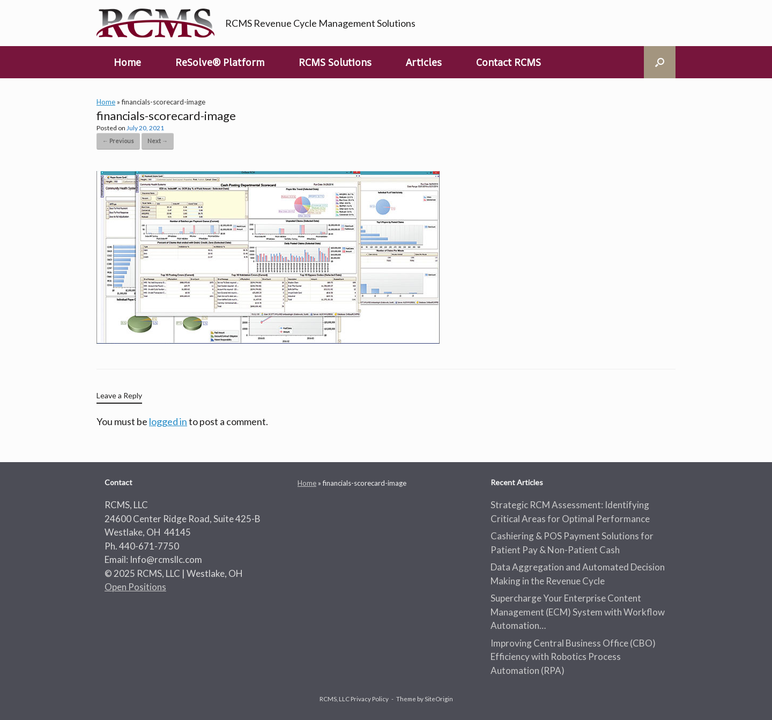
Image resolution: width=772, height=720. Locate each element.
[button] (660, 62)
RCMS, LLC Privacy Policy (354, 698)
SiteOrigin (439, 698)
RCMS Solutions (335, 62)
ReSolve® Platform (219, 62)
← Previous (118, 140)
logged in (168, 421)
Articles (424, 62)
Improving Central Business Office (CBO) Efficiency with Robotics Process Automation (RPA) (573, 656)
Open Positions (135, 586)
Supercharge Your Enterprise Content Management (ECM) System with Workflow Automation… (578, 611)
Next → (157, 140)
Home (127, 62)
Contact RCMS (508, 62)
